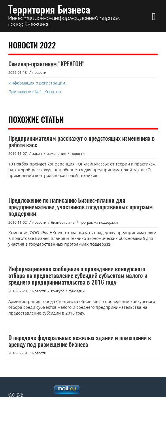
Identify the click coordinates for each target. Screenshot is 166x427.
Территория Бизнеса (64, 16)
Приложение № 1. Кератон (35, 91)
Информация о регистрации (36, 83)
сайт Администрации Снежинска (123, 415)
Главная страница (131, 408)
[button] (154, 16)
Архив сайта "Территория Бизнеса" (59, 415)
